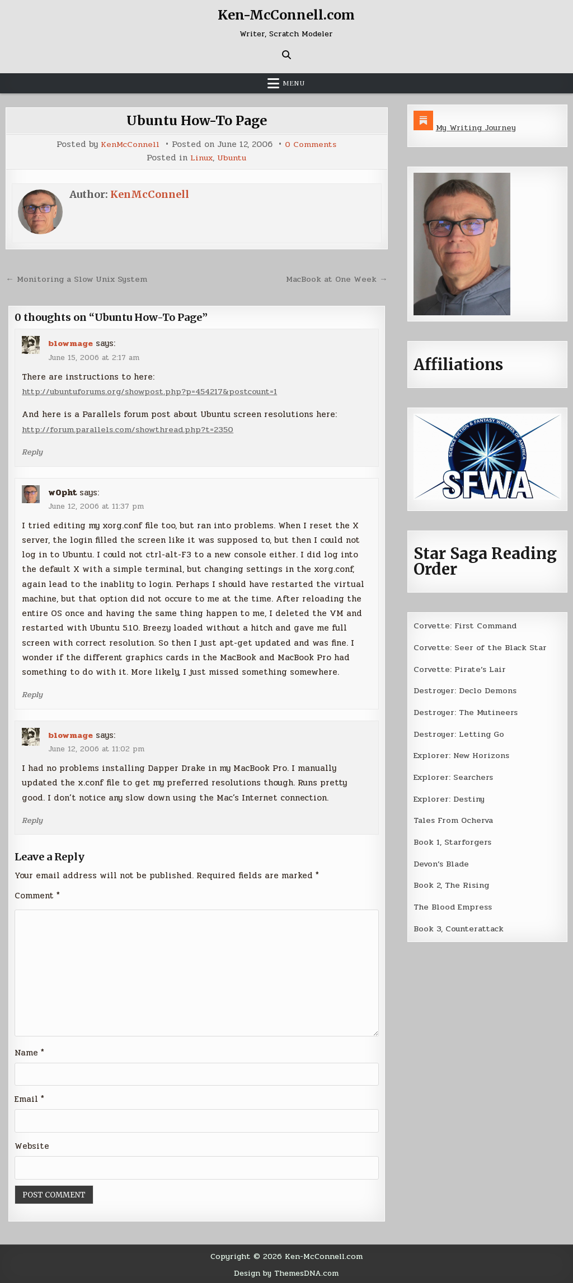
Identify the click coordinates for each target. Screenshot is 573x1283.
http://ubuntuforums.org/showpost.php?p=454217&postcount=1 (154, 390)
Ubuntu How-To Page (196, 120)
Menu (294, 83)
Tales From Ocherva (455, 818)
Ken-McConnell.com (286, 14)
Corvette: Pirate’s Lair (461, 668)
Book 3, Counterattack (459, 924)
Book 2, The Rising (452, 881)
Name (29, 1050)
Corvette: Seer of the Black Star (481, 647)
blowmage (70, 342)
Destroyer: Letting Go (459, 732)
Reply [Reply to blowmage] (32, 450)
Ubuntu (233, 157)
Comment (37, 892)
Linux (201, 157)
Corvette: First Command (466, 625)
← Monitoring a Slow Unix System (79, 278)
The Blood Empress (454, 903)
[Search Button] (286, 55)
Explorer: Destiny (450, 796)
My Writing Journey (477, 127)
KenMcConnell (129, 144)
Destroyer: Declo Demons (466, 689)
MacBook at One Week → (336, 278)
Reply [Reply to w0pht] (32, 693)
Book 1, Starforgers (454, 839)
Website (32, 1144)
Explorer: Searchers (454, 775)
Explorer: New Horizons (463, 753)
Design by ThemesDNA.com (286, 1271)
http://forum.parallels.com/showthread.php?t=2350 (130, 427)
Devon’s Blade (443, 860)
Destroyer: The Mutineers (467, 710)
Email (29, 1097)
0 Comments (311, 144)
